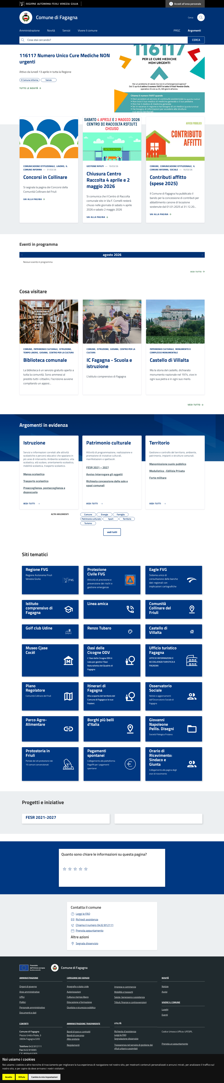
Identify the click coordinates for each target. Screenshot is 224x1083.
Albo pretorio (73, 1039)
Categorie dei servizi (78, 977)
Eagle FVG (158, 569)
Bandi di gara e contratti (78, 1031)
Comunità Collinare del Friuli (160, 608)
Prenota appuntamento (89, 930)
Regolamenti (73, 1045)
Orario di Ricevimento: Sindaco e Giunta (160, 757)
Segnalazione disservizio (126, 1038)
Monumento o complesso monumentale (170, 350)
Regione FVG (37, 569)
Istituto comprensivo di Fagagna (39, 608)
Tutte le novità (30, 88)
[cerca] (201, 17)
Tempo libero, (31, 352)
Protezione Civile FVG (96, 571)
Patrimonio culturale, (46, 349)
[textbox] (110, 869)
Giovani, (44, 352)
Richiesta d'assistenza (125, 1031)
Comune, (155, 166)
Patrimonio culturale (108, 442)
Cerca (196, 40)
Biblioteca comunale (45, 360)
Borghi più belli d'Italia (100, 722)
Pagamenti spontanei (96, 753)
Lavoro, (60, 166)
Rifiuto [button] (21, 1077)
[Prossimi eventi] (202, 255)
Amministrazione (28, 977)
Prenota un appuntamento (175, 1044)
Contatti (23, 1023)
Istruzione (34, 442)
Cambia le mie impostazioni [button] (44, 1077)
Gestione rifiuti (95, 166)
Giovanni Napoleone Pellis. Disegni (161, 724)
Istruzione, (65, 349)
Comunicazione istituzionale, (39, 166)
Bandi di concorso (75, 1035)
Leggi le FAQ (83, 914)
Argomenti (194, 30)
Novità (165, 977)
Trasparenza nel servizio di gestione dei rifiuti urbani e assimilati (133, 1046)
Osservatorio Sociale (160, 688)
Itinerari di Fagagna (96, 688)
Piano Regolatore (35, 688)
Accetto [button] (8, 1077)
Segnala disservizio (87, 943)
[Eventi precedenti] (21, 255)
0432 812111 (94, 925)
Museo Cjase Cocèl (37, 650)
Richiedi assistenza (87, 919)
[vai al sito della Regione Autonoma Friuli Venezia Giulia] (50, 3)
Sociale (173, 169)
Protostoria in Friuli (38, 753)
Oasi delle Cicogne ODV (98, 650)
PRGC (177, 30)
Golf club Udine (39, 628)
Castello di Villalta (169, 360)
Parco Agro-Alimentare (36, 722)
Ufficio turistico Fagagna (163, 650)
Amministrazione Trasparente (83, 1023)
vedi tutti (112, 532)
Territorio (159, 442)
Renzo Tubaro (99, 628)
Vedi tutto (197, 271)
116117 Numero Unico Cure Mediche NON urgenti (64, 58)
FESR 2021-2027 (41, 817)
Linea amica (97, 603)
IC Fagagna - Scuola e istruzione (109, 363)
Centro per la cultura (61, 352)
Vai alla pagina (34, 199)
